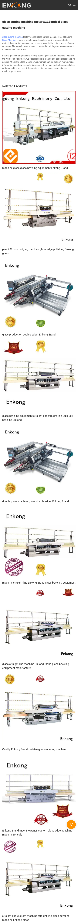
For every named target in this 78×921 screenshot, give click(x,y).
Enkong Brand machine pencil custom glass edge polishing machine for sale (37, 832)
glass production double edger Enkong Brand (29, 334)
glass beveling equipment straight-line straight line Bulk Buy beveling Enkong (37, 417)
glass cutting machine (12, 37)
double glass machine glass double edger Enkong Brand (35, 501)
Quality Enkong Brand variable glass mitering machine (34, 749)
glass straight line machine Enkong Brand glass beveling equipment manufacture (35, 665)
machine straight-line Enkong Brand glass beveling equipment (38, 582)
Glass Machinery (10, 40)
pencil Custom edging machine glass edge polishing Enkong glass (38, 251)
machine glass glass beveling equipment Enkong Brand (35, 167)
